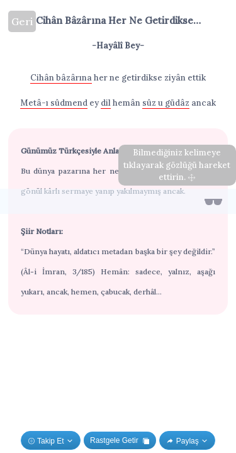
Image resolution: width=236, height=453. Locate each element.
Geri (22, 21)
